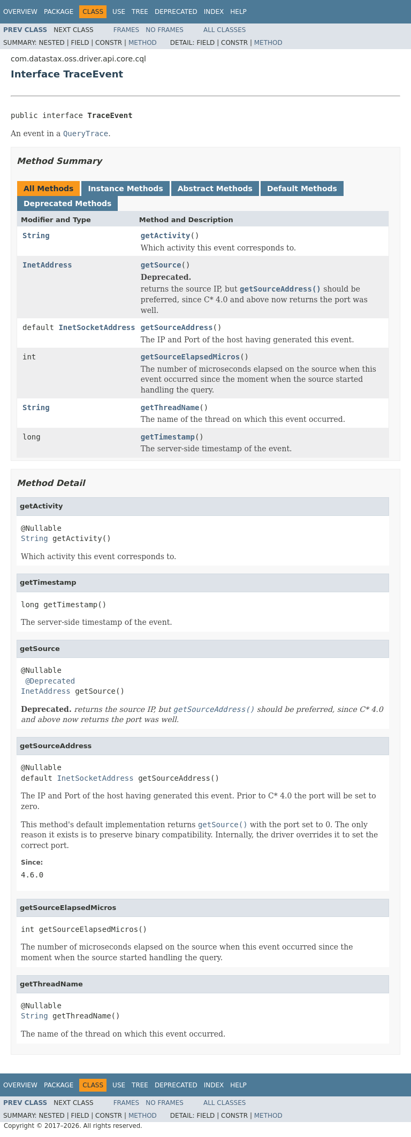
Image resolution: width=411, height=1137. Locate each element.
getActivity (166, 235)
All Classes (224, 30)
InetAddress (47, 265)
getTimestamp (168, 437)
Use (118, 11)
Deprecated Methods (67, 203)
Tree (140, 11)
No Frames (165, 30)
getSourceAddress (177, 327)
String (36, 235)
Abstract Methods (215, 188)
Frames (126, 30)
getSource (161, 265)
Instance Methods (125, 188)
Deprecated (176, 11)
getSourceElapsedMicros (190, 356)
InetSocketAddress (96, 327)
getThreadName (170, 407)
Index (214, 11)
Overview (20, 11)
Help (238, 11)
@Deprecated (50, 681)
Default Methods (302, 188)
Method (142, 42)
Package (58, 11)
